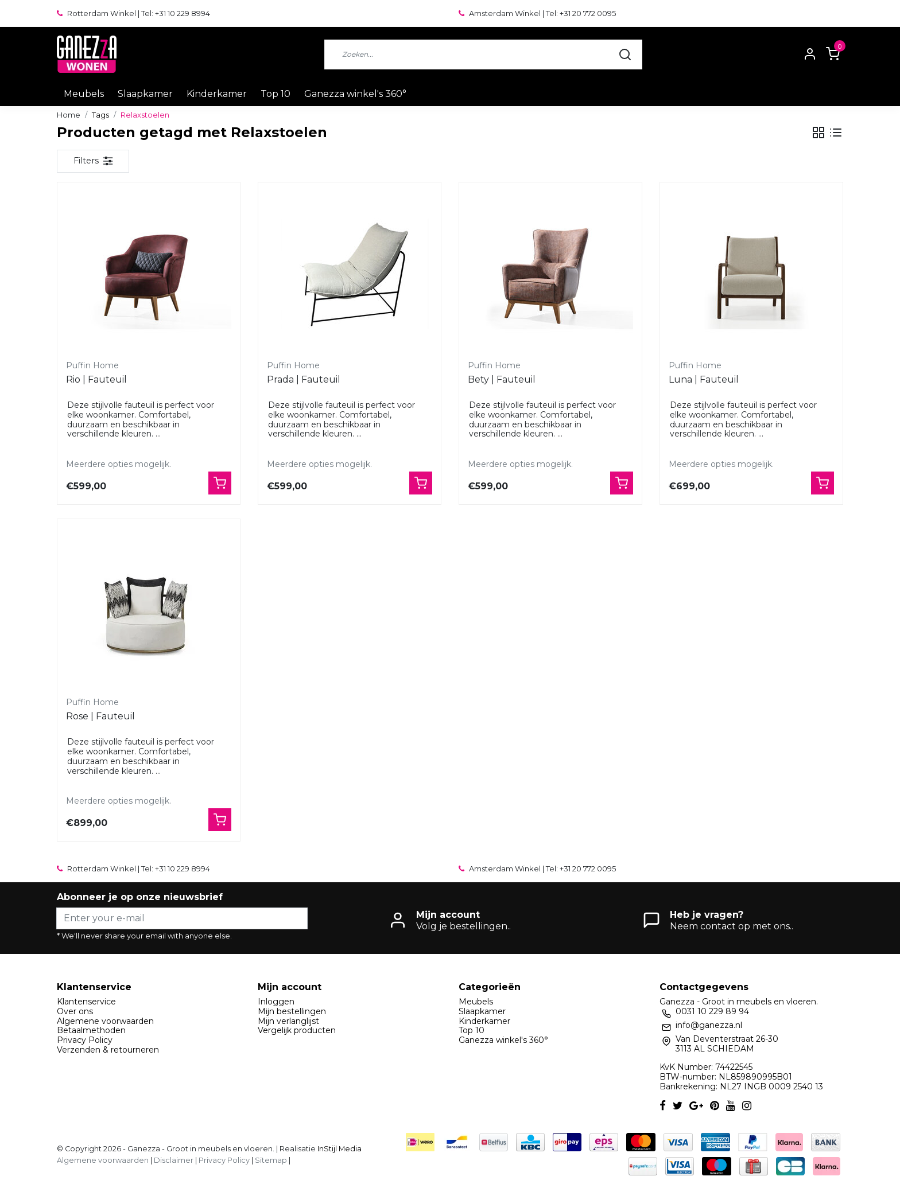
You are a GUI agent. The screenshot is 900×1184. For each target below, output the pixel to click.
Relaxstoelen (145, 115)
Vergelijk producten (297, 1030)
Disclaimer (173, 1160)
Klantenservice (86, 1001)
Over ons (75, 1011)
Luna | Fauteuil (704, 379)
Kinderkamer (217, 93)
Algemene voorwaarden (105, 1021)
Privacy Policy (85, 1040)
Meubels (84, 93)
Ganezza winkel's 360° (355, 93)
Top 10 (275, 93)
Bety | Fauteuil (502, 379)
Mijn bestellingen (292, 1011)
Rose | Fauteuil (100, 716)
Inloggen (276, 1001)
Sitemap (271, 1160)
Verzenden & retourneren (108, 1050)
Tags (100, 115)
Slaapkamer (145, 93)
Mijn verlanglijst (288, 1021)
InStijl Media (339, 1148)
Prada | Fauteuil (303, 379)
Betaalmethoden (91, 1030)
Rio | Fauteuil (96, 379)
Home (68, 115)
